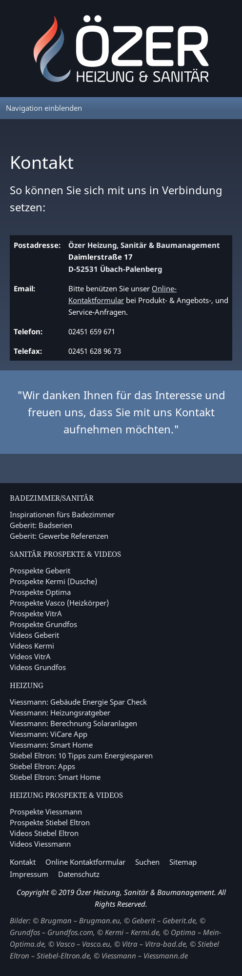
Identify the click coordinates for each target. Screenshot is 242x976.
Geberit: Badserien (41, 525)
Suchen (147, 862)
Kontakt (23, 862)
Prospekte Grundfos (43, 624)
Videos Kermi (32, 646)
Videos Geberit (34, 635)
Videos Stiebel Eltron (44, 833)
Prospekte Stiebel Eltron (50, 822)
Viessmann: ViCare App (48, 734)
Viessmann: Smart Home (51, 745)
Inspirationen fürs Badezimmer (62, 514)
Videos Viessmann (40, 844)
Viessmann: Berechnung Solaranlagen (73, 723)
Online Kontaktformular (85, 862)
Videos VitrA (30, 656)
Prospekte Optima (40, 592)
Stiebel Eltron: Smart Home (55, 777)
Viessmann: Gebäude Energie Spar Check (78, 702)
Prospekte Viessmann (46, 811)
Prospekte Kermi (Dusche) (53, 581)
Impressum (29, 874)
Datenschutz (79, 874)
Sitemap (183, 862)
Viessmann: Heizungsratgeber (60, 712)
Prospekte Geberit (40, 570)
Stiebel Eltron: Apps (42, 766)
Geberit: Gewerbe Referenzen (59, 536)
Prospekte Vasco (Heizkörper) (59, 603)
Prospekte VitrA (36, 613)
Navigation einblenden (44, 108)
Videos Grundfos (38, 667)
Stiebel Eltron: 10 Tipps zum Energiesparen (81, 755)
